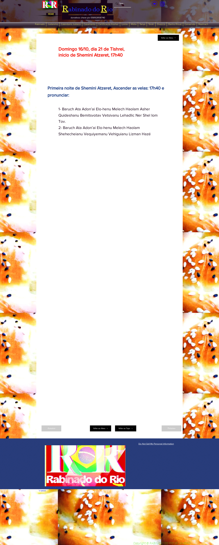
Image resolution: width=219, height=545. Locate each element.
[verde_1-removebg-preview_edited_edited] (162, 4)
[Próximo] (171, 428)
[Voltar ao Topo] (125, 428)
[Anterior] (51, 428)
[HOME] (50, 14)
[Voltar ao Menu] (168, 38)
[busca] (122, 3)
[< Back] (68, 41)
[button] (88, 17)
